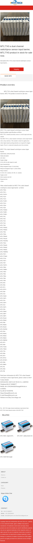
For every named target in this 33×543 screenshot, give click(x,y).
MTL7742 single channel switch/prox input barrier (14, 408)
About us (3, 475)
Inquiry (16, 69)
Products (3, 488)
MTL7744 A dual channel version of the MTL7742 (11, 410)
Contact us (3, 477)
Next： (28, 408)
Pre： (1, 408)
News (2, 485)
